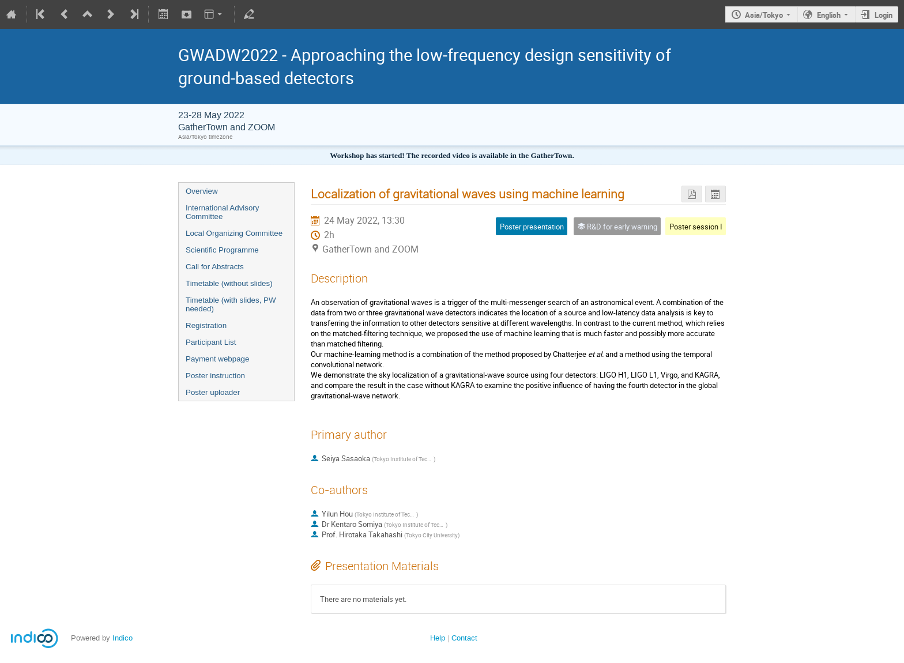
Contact (464, 638)
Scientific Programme (222, 250)
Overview (202, 191)
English (829, 15)
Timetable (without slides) (229, 283)
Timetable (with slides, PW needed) (231, 304)
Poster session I (695, 226)
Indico (122, 638)
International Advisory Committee (222, 212)
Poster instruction (215, 375)
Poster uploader (213, 392)
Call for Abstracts (215, 266)
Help (437, 638)
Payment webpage (217, 359)
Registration (206, 325)
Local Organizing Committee (234, 233)
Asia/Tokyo (764, 15)
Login (883, 15)
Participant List (211, 342)
